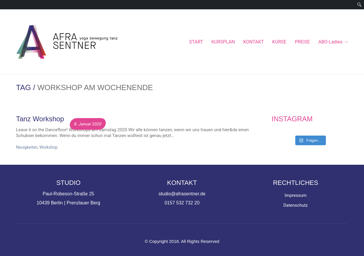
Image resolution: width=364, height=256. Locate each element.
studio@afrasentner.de (181, 193)
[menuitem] (359, 4)
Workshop (48, 147)
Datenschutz (295, 205)
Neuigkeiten (27, 147)
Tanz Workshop (40, 119)
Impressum (295, 195)
